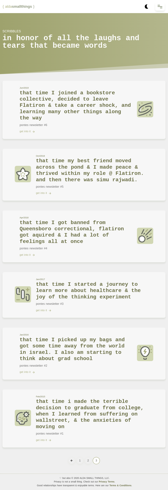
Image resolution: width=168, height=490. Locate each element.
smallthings (18, 6)
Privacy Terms (107, 481)
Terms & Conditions (120, 485)
